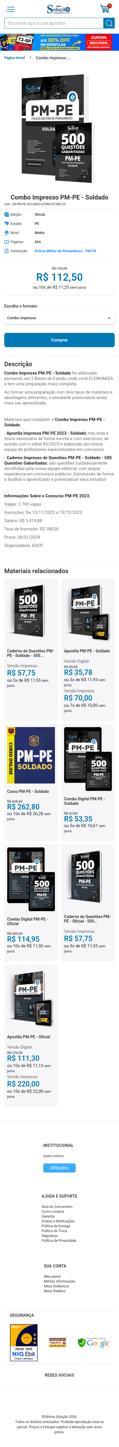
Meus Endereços (56, 1286)
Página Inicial (14, 58)
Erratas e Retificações (58, 1221)
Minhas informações (59, 1281)
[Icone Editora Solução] (58, 9)
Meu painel (52, 1276)
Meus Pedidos (54, 1291)
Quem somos (53, 1156)
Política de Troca (54, 1231)
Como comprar (53, 1211)
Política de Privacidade (59, 1240)
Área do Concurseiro (57, 1206)
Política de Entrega (56, 1226)
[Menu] (11, 9)
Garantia (48, 1216)
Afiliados (59, 1168)
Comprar (59, 340)
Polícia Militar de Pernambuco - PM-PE (66, 251)
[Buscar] (109, 23)
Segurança (50, 1236)
